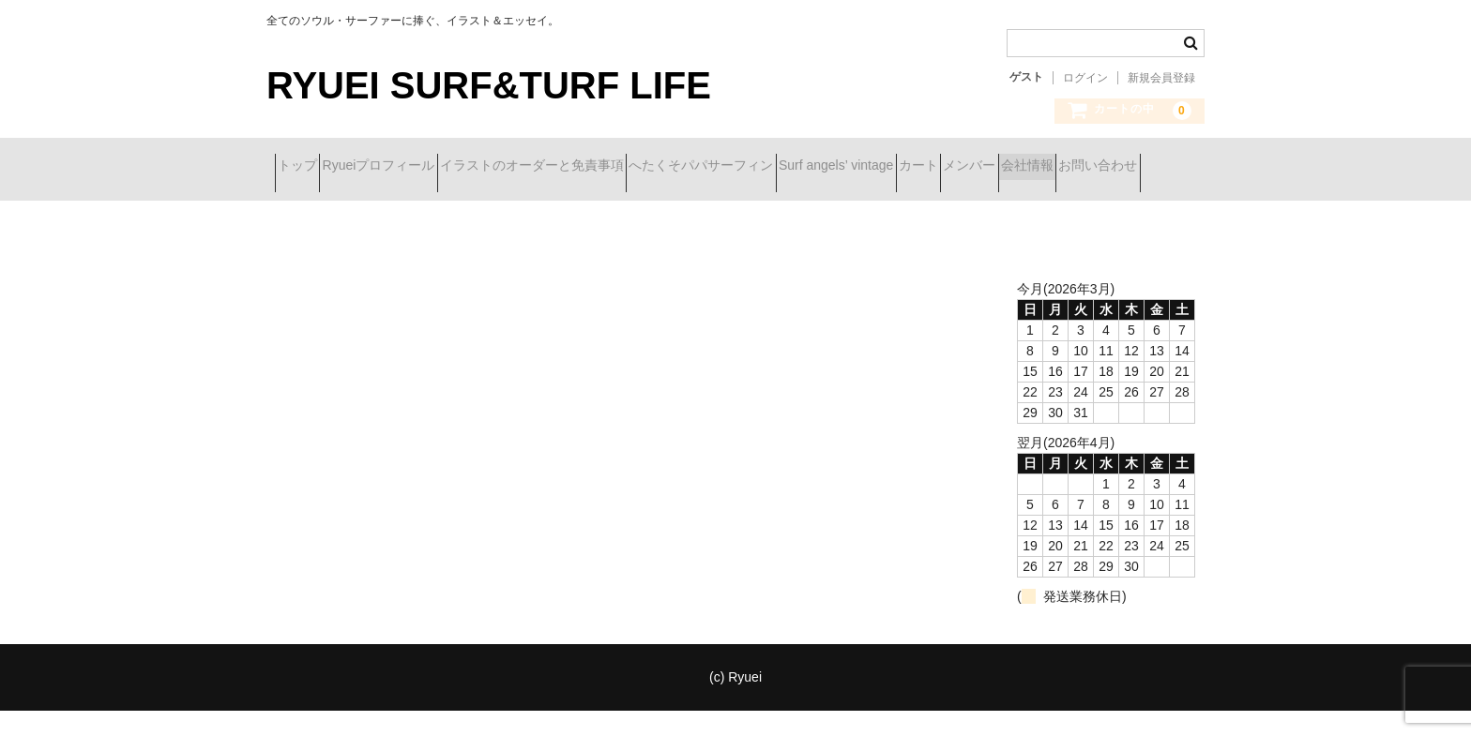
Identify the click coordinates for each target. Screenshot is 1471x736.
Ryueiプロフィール (420, 166)
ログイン (1085, 77)
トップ (306, 166)
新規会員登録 (1161, 77)
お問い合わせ (506, 206)
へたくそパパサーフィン (809, 166)
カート (1093, 166)
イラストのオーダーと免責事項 (607, 166)
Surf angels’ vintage (977, 166)
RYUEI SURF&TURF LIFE (488, 85)
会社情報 (402, 206)
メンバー (311, 206)
